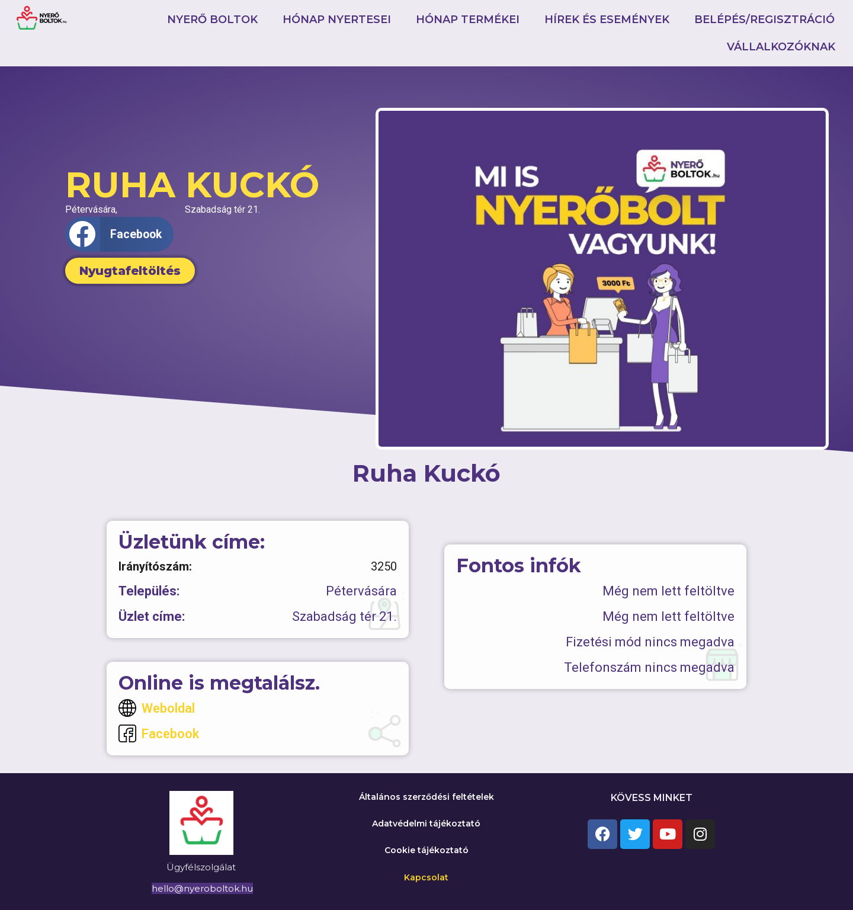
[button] (119, 234)
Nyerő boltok (212, 19)
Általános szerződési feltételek (426, 797)
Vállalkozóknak (781, 46)
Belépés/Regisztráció (764, 19)
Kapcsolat (426, 877)
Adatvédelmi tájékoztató (426, 823)
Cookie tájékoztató (426, 850)
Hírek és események (606, 19)
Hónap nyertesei (337, 19)
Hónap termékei (468, 19)
